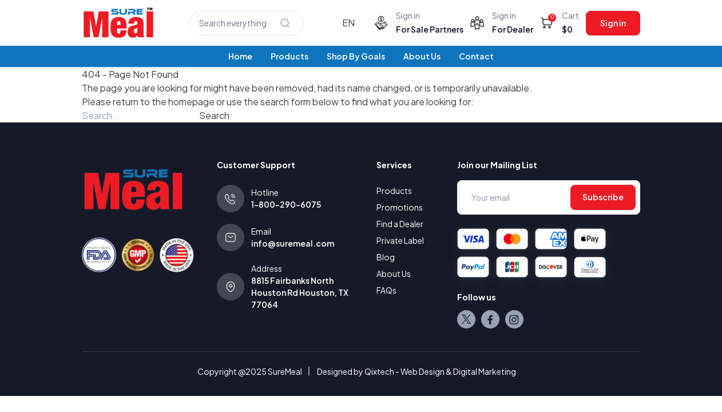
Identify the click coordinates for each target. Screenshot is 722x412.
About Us (422, 56)
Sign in (613, 23)
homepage (191, 102)
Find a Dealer (399, 224)
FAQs (386, 290)
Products (289, 56)
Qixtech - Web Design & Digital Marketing (440, 371)
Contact (476, 56)
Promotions (399, 207)
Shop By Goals (356, 56)
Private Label (400, 240)
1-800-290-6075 (286, 204)
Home (240, 56)
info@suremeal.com (292, 243)
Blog (385, 257)
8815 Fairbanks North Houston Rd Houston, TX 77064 (299, 292)
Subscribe (603, 197)
